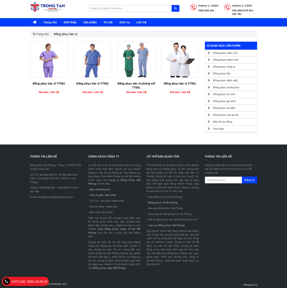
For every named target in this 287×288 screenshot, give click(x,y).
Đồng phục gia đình (222, 101)
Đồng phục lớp (219, 73)
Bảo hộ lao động (220, 121)
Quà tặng (216, 128)
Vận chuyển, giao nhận (103, 195)
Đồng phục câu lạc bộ (223, 114)
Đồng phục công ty (221, 66)
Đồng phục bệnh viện (223, 80)
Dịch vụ (124, 22)
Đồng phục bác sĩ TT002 (93, 83)
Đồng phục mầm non (223, 52)
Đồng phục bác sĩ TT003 (49, 83)
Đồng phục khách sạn (223, 59)
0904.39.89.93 (25, 281)
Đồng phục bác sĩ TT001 (180, 83)
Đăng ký (249, 180)
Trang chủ (50, 22)
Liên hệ (141, 22)
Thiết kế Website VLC (54, 284)
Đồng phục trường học (224, 87)
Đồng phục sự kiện (221, 107)
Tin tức (108, 22)
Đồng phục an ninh (221, 94)
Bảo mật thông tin (100, 189)
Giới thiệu (70, 22)
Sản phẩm (90, 22)
